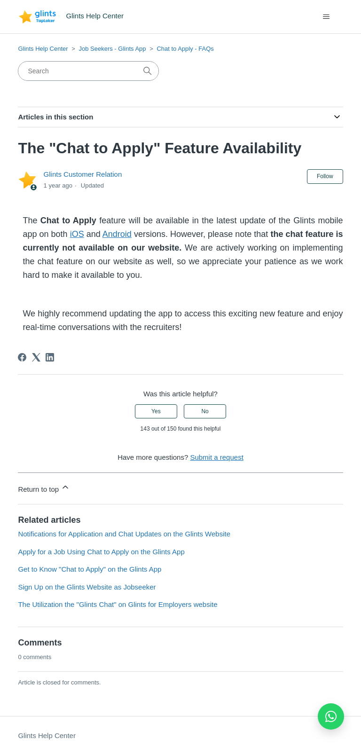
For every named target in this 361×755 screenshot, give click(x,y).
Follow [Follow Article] (325, 176)
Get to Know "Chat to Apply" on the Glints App (89, 569)
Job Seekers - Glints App (112, 48)
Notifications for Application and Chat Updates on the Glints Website (124, 534)
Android (117, 234)
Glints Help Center (43, 48)
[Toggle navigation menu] (326, 16)
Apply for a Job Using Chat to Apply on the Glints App (101, 552)
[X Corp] (36, 357)
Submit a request (216, 457)
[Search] (88, 71)
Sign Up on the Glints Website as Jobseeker (87, 587)
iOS (77, 234)
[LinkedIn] (50, 357)
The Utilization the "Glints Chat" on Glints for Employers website (117, 604)
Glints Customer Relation (83, 174)
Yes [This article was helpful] (156, 411)
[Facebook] (22, 357)
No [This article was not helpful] (204, 411)
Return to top (44, 487)
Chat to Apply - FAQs (185, 48)
